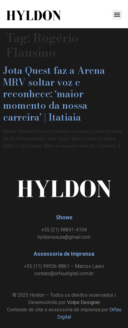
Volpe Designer (83, 302)
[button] (117, 15)
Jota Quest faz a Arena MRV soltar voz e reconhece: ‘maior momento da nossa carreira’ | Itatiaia (54, 94)
